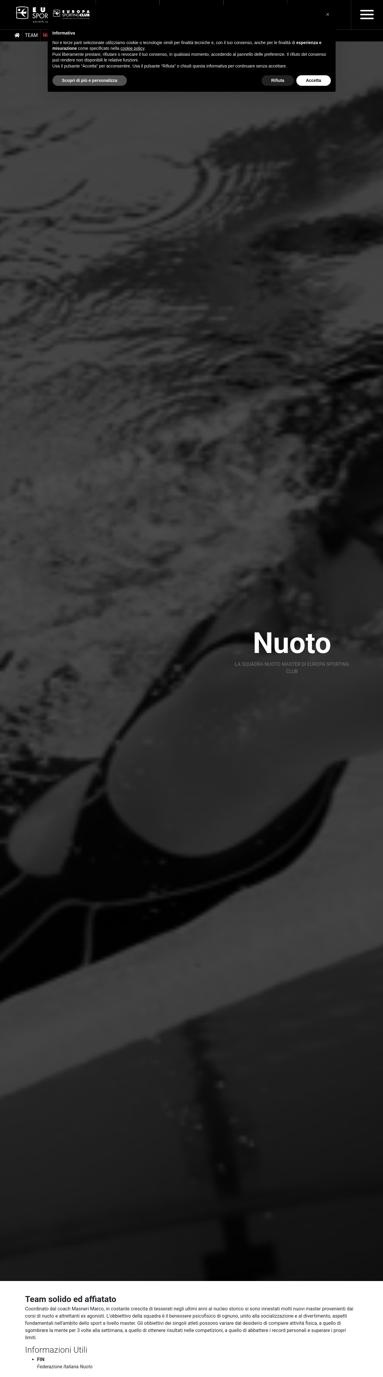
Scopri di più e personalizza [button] (89, 80)
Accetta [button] (313, 80)
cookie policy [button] (132, 48)
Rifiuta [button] (277, 80)
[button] (328, 14)
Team (31, 35)
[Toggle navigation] (367, 14)
